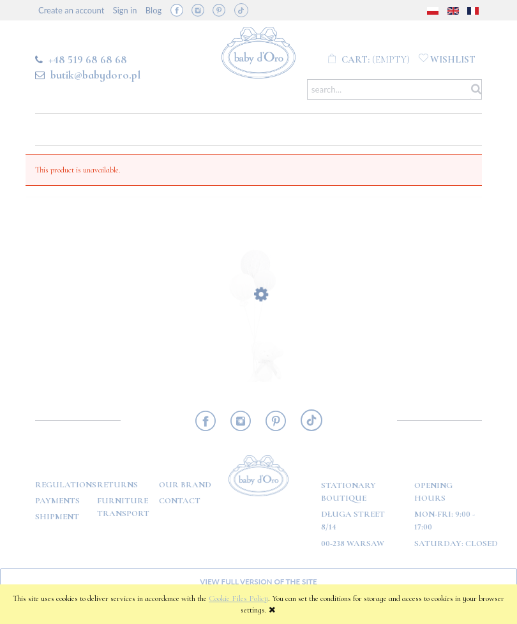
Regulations (65, 485)
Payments (57, 501)
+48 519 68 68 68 (88, 59)
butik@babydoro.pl (95, 75)
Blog (153, 10)
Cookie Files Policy (238, 598)
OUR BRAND (185, 485)
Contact (179, 501)
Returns (117, 485)
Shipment (57, 517)
